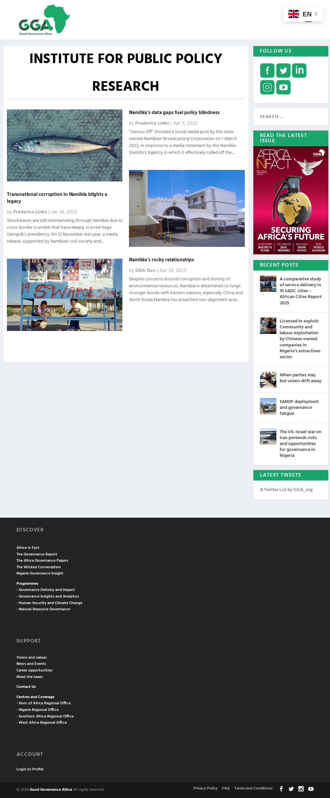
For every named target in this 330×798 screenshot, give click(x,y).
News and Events (31, 664)
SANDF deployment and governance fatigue (299, 407)
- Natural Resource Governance (43, 609)
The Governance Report (36, 554)
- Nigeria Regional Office (37, 710)
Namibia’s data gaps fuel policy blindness (174, 113)
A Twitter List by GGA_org (286, 490)
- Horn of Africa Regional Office (43, 703)
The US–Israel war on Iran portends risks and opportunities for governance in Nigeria (300, 444)
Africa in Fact (27, 548)
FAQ (226, 788)
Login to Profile (29, 769)
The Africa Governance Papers (42, 560)
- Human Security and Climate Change (49, 603)
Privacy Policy (205, 788)
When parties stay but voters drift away (300, 378)
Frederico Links (30, 212)
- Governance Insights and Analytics (47, 596)
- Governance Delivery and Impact (45, 590)
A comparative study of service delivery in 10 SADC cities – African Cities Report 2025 (300, 291)
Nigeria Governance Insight (39, 573)
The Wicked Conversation (38, 567)
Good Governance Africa (51, 789)
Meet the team (29, 677)
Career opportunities (34, 670)
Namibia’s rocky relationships (161, 260)
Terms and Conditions (253, 788)
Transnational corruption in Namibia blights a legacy (57, 198)
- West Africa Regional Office (41, 722)
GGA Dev (145, 270)
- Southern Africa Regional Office (45, 716)
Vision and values (31, 657)
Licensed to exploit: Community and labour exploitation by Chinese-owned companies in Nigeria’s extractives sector (300, 339)
